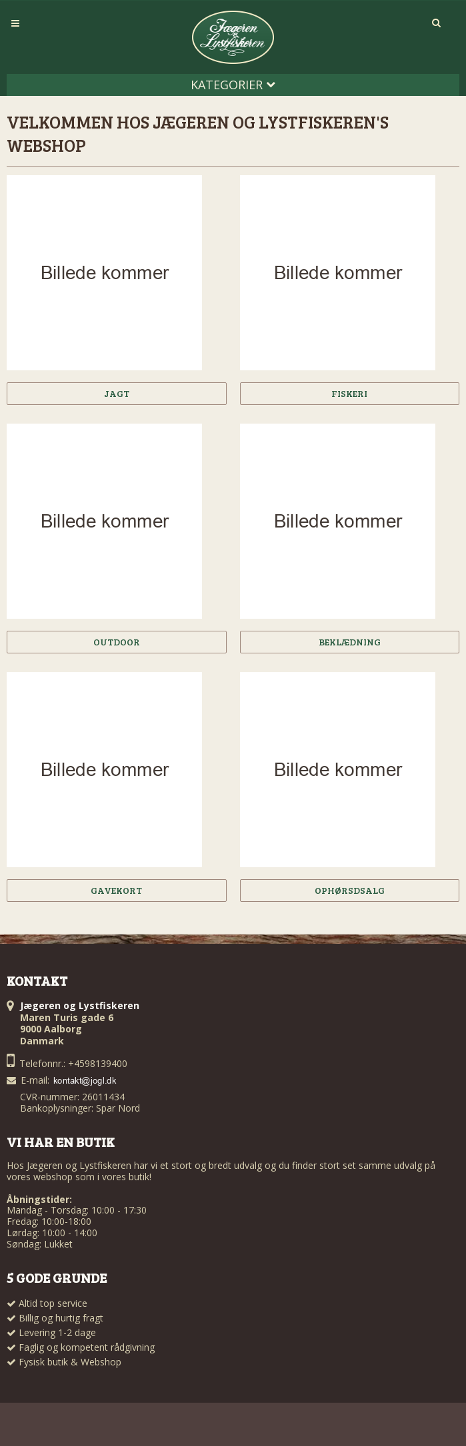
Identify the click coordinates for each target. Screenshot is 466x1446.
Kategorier (233, 85)
